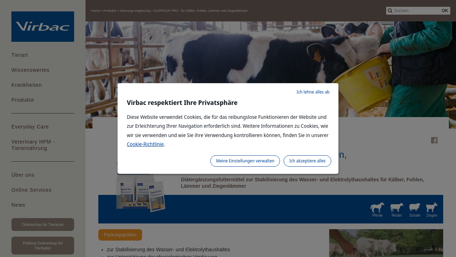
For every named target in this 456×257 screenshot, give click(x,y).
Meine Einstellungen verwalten (245, 161)
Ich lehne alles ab (313, 92)
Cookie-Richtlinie (145, 144)
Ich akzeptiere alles (307, 161)
